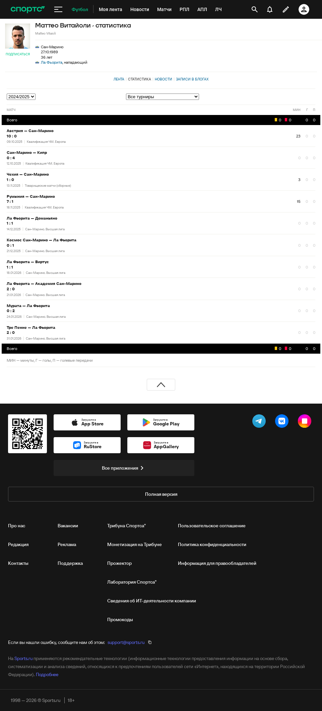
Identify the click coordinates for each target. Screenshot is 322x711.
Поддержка (70, 563)
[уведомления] (270, 9)
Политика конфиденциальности (212, 544)
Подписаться (18, 54)
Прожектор (119, 563)
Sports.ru (23, 658)
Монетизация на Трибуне (134, 544)
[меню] (58, 9)
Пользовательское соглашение (212, 526)
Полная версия (161, 494)
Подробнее (47, 674)
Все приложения (124, 468)
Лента (119, 79)
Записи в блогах (192, 79)
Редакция (18, 544)
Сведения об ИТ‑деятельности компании (151, 601)
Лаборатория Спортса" (131, 582)
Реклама (67, 544)
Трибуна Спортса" (126, 526)
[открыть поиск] (255, 9)
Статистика (139, 79)
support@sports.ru (126, 642)
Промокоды (120, 619)
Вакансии (68, 526)
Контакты (18, 563)
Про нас (16, 526)
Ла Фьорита (51, 62)
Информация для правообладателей (217, 563)
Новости (163, 79)
